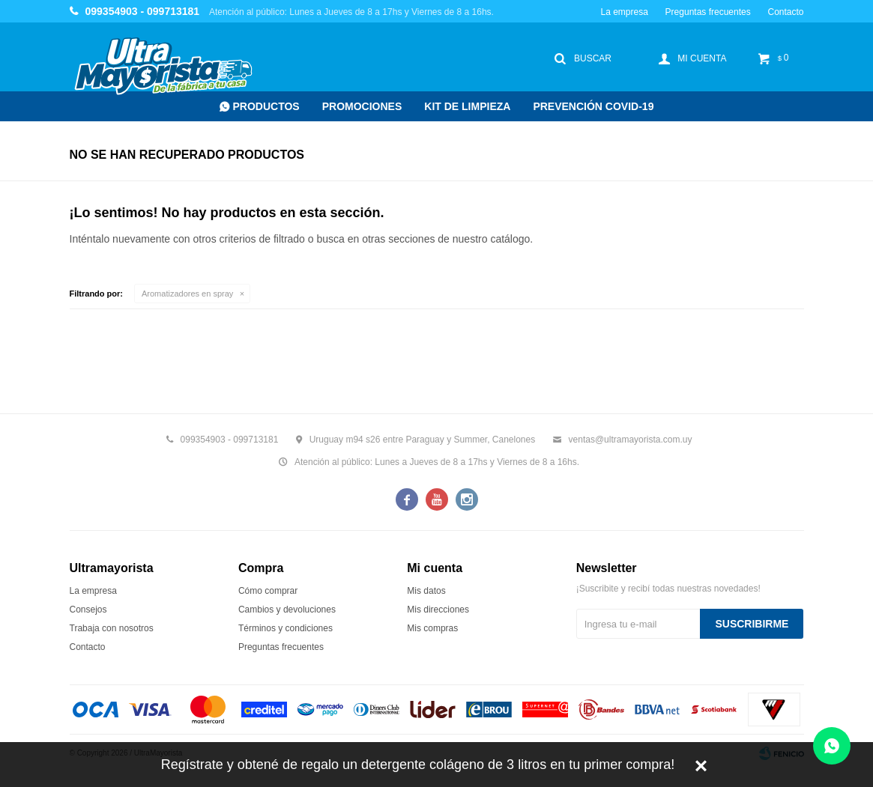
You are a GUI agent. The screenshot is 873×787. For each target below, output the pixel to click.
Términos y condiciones (285, 628)
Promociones (362, 106)
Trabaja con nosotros (112, 628)
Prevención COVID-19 (593, 106)
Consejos (88, 609)
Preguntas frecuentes (708, 12)
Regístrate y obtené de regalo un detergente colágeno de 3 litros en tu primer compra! (417, 764)
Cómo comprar (267, 591)
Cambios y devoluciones (287, 609)
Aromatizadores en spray (187, 293)
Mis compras (432, 628)
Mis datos (426, 591)
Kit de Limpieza (467, 106)
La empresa (623, 12)
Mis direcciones (438, 609)
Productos (266, 106)
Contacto (785, 12)
